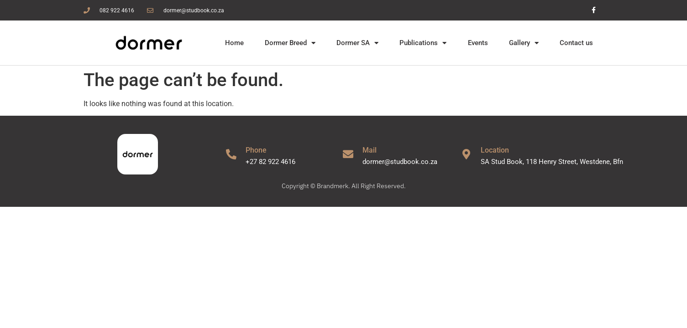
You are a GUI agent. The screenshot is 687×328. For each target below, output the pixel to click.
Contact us (576, 43)
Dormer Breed (290, 43)
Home (234, 43)
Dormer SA (357, 43)
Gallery (524, 43)
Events (478, 43)
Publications (422, 43)
